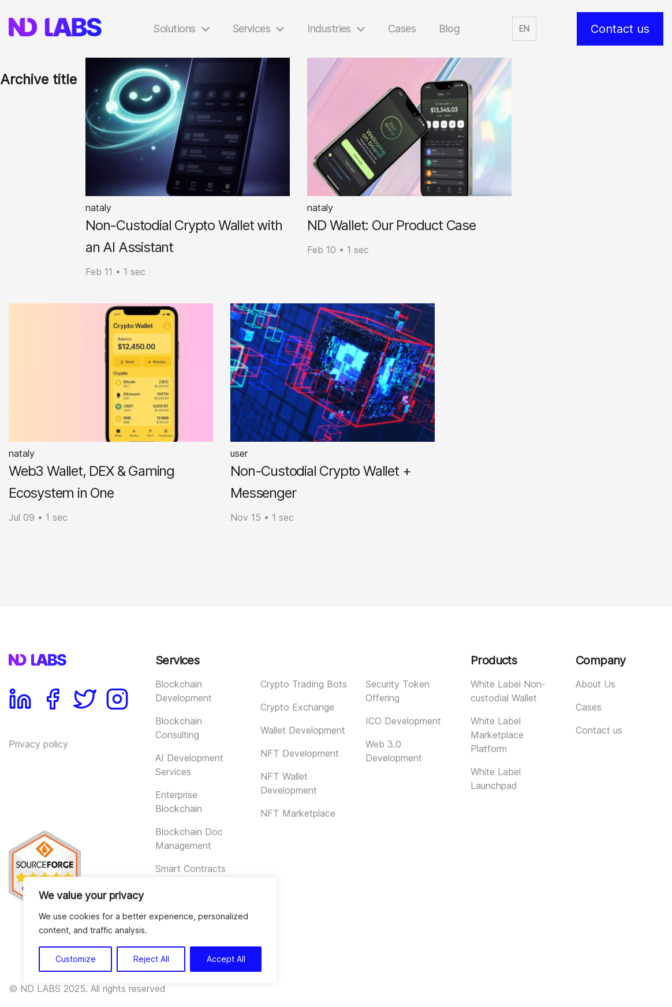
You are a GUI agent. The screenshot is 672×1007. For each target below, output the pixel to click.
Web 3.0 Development (393, 751)
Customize (75, 959)
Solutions (174, 28)
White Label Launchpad (496, 778)
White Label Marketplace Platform (497, 734)
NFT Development (299, 753)
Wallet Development (302, 730)
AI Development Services (189, 764)
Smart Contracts (190, 868)
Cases (402, 28)
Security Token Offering (397, 691)
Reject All (151, 959)
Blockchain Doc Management (189, 838)
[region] (150, 930)
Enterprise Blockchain (178, 801)
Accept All (226, 959)
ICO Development (403, 721)
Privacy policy (38, 744)
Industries (329, 28)
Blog (449, 28)
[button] (524, 29)
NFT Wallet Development (288, 783)
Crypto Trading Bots (303, 684)
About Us (595, 684)
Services (252, 28)
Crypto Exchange (297, 707)
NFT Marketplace (297, 813)
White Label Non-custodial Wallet (508, 691)
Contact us (620, 29)
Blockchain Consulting (178, 728)
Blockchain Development (183, 691)
